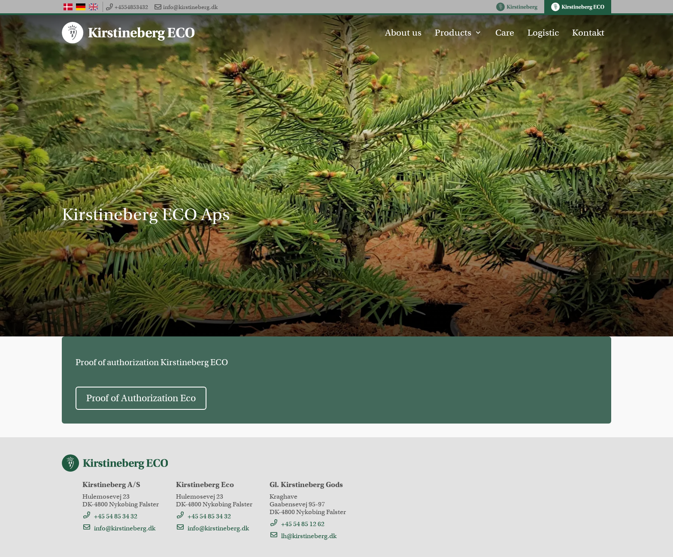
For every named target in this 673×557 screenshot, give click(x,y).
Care (504, 32)
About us (403, 32)
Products (458, 32)
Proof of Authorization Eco (141, 398)
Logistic (543, 32)
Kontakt (588, 32)
